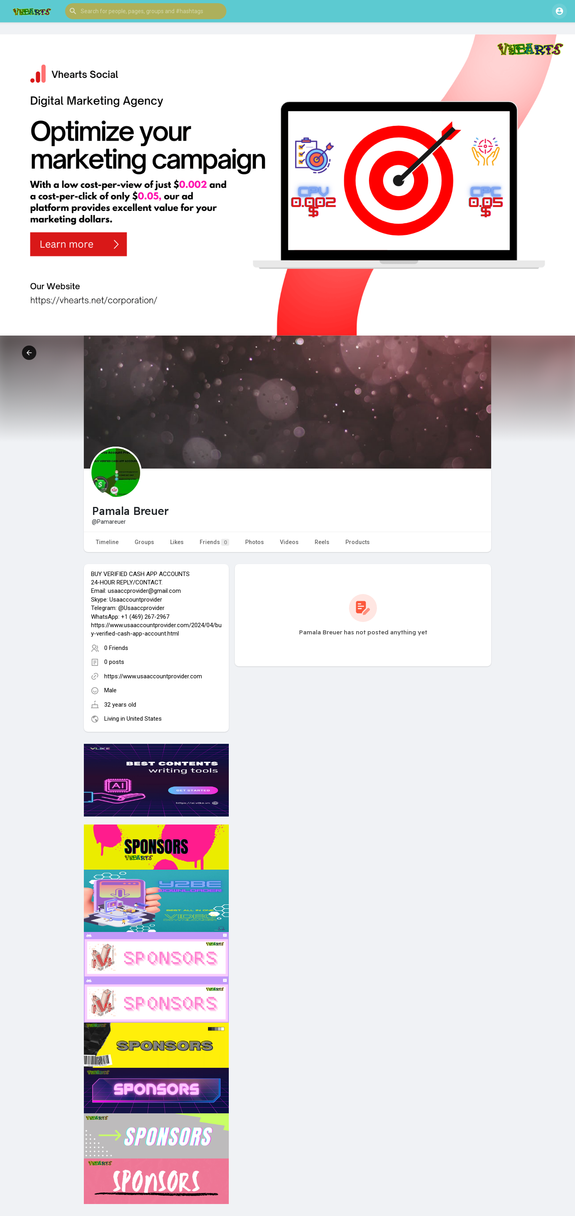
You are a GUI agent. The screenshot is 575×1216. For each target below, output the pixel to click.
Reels (322, 542)
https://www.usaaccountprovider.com (153, 676)
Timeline (107, 542)
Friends (214, 542)
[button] (145, 11)
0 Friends (116, 648)
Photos (254, 542)
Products (357, 542)
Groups (144, 542)
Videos (289, 542)
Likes (177, 542)
